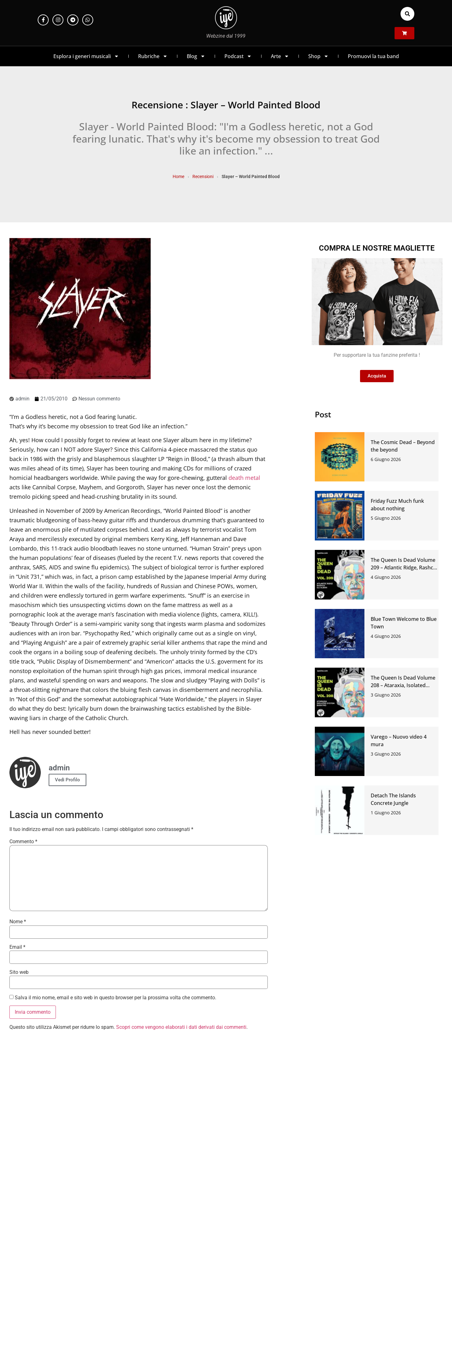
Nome (17, 921)
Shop (318, 56)
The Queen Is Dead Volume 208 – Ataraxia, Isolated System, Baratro (403, 685)
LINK (343, 1146)
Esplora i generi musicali (86, 56)
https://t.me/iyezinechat (109, 1146)
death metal (244, 477)
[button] (407, 14)
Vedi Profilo (67, 780)
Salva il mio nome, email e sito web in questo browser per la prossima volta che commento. (115, 997)
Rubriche (153, 56)
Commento (23, 841)
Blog (196, 56)
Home (178, 176)
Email (17, 947)
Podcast (238, 56)
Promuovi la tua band (373, 56)
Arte (280, 56)
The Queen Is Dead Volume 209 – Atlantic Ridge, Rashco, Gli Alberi (404, 567)
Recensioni (202, 176)
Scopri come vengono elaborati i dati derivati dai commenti (181, 1027)
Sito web (19, 972)
